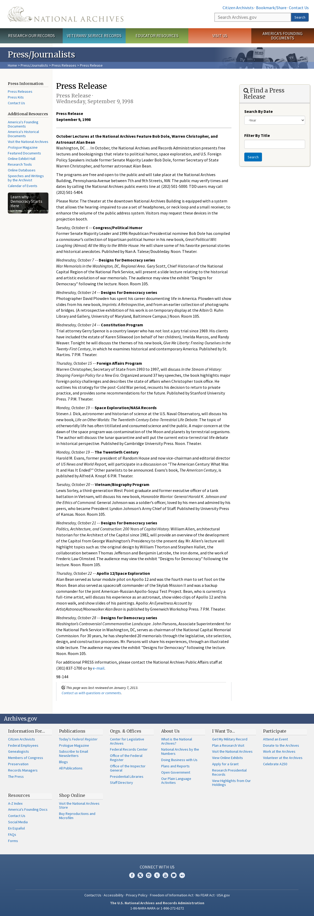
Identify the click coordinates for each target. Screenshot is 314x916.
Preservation (18, 764)
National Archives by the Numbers (180, 751)
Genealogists (18, 751)
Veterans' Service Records (94, 35)
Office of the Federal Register (126, 757)
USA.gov (223, 895)
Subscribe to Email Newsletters (73, 753)
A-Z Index (15, 803)
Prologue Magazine (74, 745)
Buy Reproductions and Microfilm (77, 815)
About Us (170, 731)
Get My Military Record (229, 739)
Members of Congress (25, 757)
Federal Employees (23, 745)
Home (12, 65)
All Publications (71, 768)
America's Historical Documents (23, 133)
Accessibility (114, 895)
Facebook (132, 875)
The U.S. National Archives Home (65, 14)
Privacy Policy (137, 895)
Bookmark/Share (271, 7)
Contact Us (299, 7)
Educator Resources (157, 35)
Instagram (149, 875)
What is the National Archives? (176, 741)
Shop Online (72, 795)
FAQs (12, 834)
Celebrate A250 (275, 764)
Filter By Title (257, 135)
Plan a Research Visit (228, 745)
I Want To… (223, 731)
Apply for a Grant (225, 764)
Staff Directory (121, 782)
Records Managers (23, 770)
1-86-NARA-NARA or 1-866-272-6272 (157, 908)
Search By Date (258, 111)
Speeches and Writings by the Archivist (26, 177)
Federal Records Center (129, 749)
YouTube (165, 875)
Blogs (63, 762)
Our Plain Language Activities (176, 780)
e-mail (98, 668)
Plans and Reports (175, 766)
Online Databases (22, 170)
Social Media (18, 822)
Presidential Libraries (126, 776)
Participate (274, 731)
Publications (72, 731)
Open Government (175, 772)
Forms (13, 840)
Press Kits (16, 97)
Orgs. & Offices (125, 731)
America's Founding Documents (283, 35)
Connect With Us (157, 866)
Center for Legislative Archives (127, 741)
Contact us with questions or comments (91, 693)
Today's (78, 739)
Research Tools (20, 164)
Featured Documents (24, 153)
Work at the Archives (279, 751)
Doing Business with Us (179, 759)
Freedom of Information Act (171, 895)
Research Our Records (31, 35)
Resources (19, 795)
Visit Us (219, 35)
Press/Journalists (34, 65)
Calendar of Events (22, 185)
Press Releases (64, 65)
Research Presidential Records (229, 772)
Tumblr (157, 875)
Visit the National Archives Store (79, 805)
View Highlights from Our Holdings (231, 782)
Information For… (26, 731)
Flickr (182, 875)
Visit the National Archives (28, 141)
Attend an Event (275, 739)
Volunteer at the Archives (283, 757)
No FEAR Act (205, 895)
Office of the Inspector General (128, 768)
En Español (16, 828)
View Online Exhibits (227, 757)
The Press (16, 776)
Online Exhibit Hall (21, 158)
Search (299, 17)
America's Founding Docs (28, 809)
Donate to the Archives (281, 745)
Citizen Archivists (238, 7)
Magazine (23, 147)
